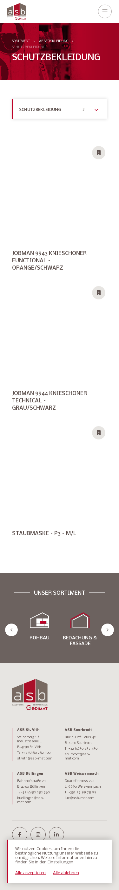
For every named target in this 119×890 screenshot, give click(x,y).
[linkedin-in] (56, 834)
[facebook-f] (19, 834)
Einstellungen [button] (60, 862)
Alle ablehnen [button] (66, 873)
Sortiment (21, 41)
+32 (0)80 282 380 (83, 749)
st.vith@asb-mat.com (34, 758)
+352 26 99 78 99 (82, 792)
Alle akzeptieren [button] (30, 873)
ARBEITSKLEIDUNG (54, 41)
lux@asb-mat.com (80, 798)
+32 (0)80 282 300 (36, 753)
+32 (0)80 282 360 (35, 792)
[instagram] (38, 834)
